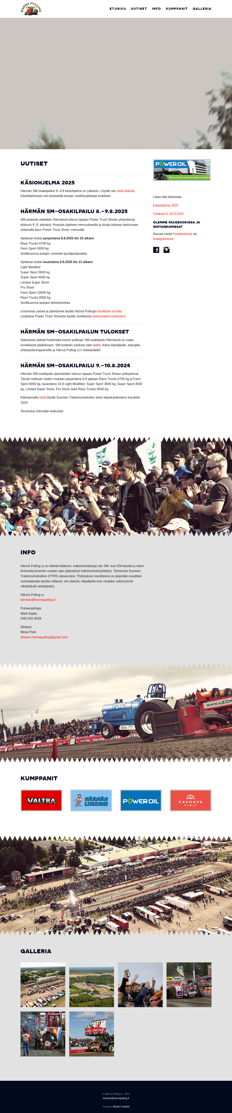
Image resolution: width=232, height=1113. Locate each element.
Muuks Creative (121, 1106)
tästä (42, 397)
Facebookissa (182, 234)
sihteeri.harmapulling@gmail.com (44, 637)
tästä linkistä (126, 191)
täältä (96, 345)
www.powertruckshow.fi (108, 316)
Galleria (202, 9)
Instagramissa (163, 239)
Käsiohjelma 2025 (165, 205)
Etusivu (118, 9)
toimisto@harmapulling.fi (37, 599)
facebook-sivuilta (110, 311)
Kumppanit (177, 9)
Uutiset (139, 9)
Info (156, 9)
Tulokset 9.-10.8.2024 (168, 213)
